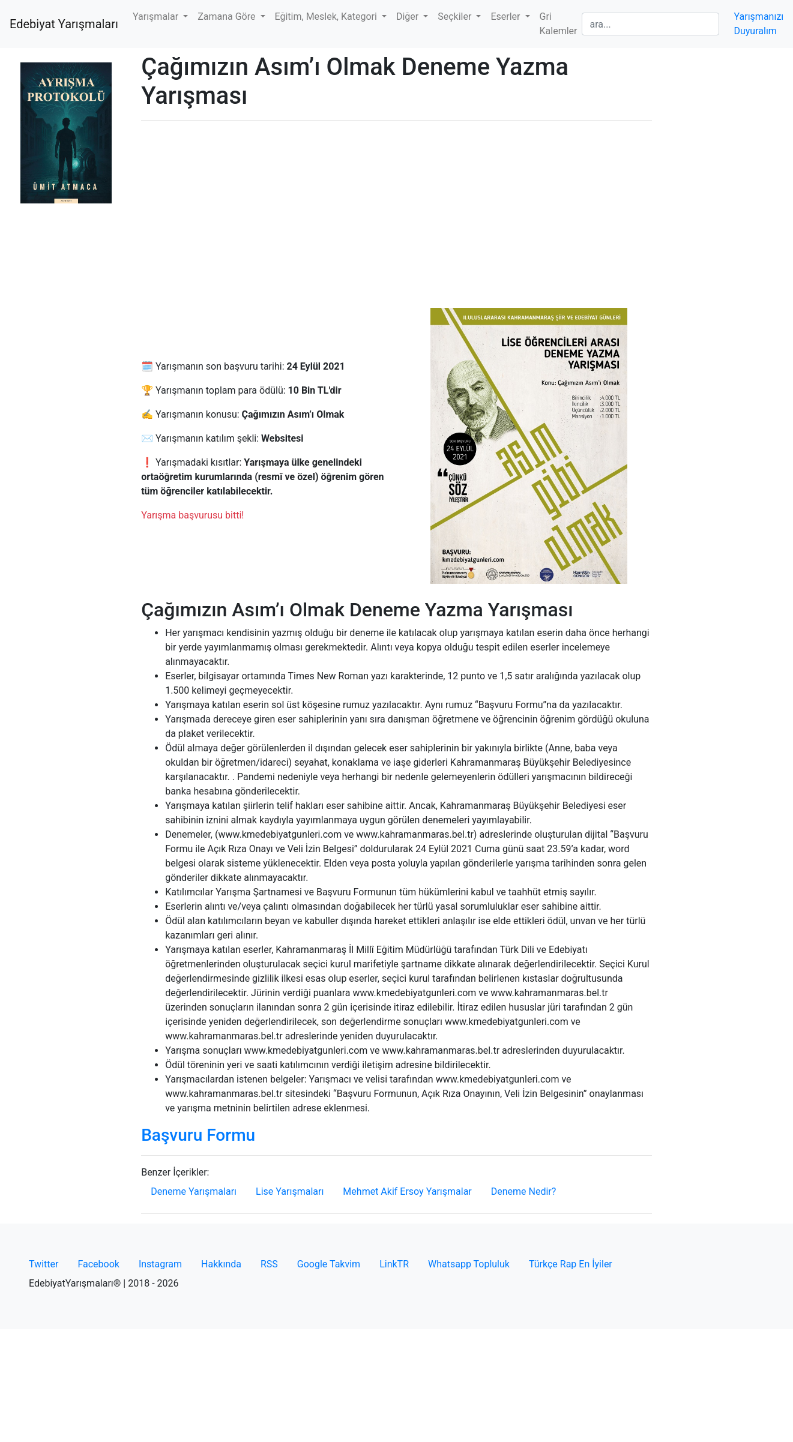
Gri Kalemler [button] (558, 24)
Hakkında (221, 1264)
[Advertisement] (396, 214)
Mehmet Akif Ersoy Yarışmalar (407, 1191)
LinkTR (394, 1264)
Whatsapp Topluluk (469, 1264)
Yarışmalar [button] (157, 16)
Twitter (43, 1264)
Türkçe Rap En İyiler (570, 1264)
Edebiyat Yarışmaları (64, 24)
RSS (269, 1264)
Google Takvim (328, 1264)
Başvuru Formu (198, 1135)
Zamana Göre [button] (227, 16)
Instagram (160, 1264)
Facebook (98, 1264)
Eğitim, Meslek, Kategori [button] (327, 16)
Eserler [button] (506, 16)
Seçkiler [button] (456, 16)
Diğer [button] (408, 16)
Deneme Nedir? (523, 1191)
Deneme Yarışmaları (194, 1191)
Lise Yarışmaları (290, 1191)
